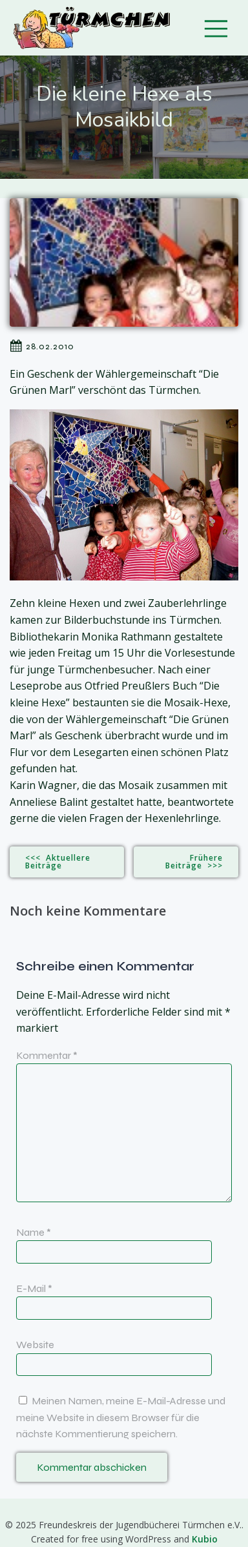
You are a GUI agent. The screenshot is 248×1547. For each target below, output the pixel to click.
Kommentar (47, 1055)
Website (35, 1344)
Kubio (205, 1539)
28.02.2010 (42, 346)
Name (33, 1232)
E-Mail (34, 1288)
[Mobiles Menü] (215, 27)
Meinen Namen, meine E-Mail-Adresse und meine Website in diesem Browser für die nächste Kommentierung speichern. (120, 1417)
